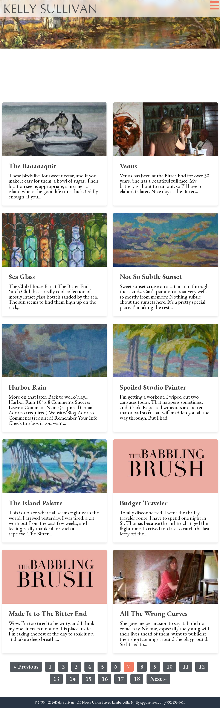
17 (121, 680)
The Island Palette (36, 504)
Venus (128, 167)
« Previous (25, 668)
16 (104, 680)
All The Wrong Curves (153, 615)
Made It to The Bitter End (48, 615)
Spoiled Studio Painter (153, 388)
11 (185, 668)
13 (56, 680)
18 (137, 680)
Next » (158, 680)
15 (88, 680)
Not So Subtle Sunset (151, 278)
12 (202, 668)
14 (72, 680)
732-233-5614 (176, 704)
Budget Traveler (144, 504)
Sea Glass (22, 278)
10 (169, 668)
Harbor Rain (27, 388)
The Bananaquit (32, 167)
